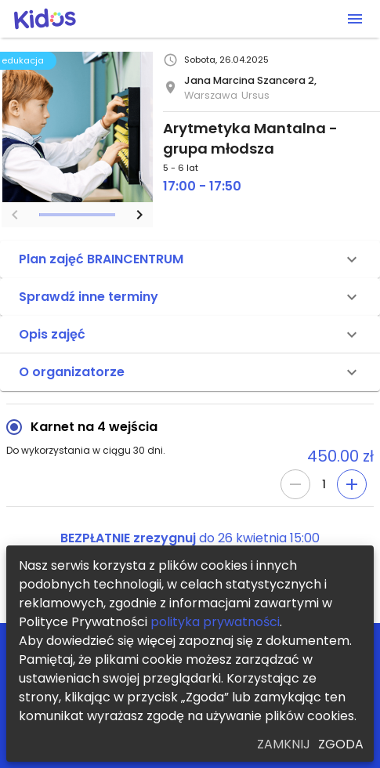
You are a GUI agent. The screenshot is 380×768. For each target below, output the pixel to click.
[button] (190, 259)
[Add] (352, 484)
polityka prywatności (215, 622)
